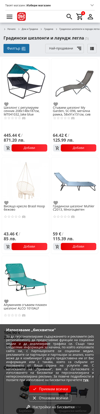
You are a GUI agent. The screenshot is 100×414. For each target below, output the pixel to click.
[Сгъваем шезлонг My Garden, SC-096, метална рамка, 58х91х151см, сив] (74, 82)
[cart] (79, 16)
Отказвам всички (50, 398)
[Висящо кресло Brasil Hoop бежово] (25, 180)
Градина (46, 29)
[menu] (9, 16)
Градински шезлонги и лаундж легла (77, 29)
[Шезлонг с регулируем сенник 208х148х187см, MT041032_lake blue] (25, 82)
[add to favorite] (9, 104)
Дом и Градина (28, 29)
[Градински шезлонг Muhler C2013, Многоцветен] (74, 180)
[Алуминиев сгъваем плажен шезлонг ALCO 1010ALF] (25, 279)
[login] (90, 16)
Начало (10, 29)
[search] (69, 16)
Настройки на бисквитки (49, 407)
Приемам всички (50, 389)
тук (85, 380)
